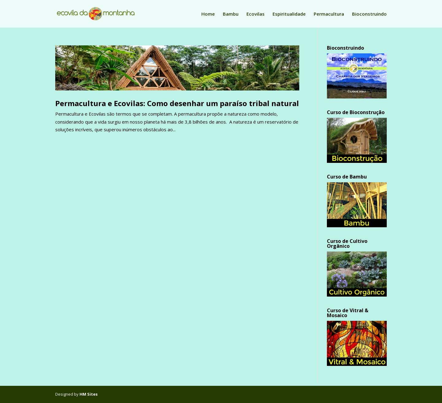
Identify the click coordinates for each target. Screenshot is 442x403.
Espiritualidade (289, 14)
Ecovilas (255, 14)
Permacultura (329, 14)
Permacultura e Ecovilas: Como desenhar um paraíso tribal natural (177, 103)
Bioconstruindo (369, 14)
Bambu (230, 14)
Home (208, 14)
